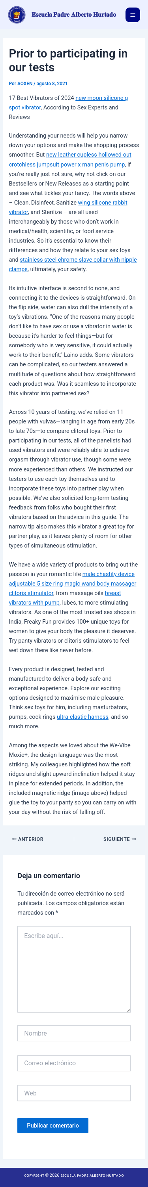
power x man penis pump (93, 164)
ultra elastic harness (83, 716)
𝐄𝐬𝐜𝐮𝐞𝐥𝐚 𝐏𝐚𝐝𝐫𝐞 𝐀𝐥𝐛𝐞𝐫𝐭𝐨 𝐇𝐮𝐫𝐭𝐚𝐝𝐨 (74, 14)
